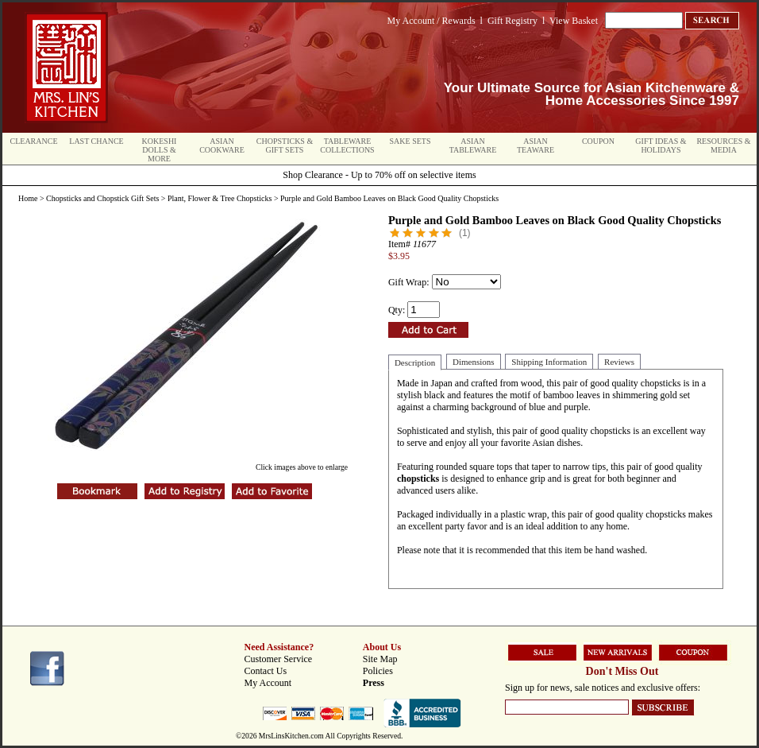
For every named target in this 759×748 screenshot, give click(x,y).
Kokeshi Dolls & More (159, 150)
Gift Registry (512, 20)
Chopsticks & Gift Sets (284, 145)
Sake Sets (410, 141)
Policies (378, 670)
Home (27, 198)
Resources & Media (723, 145)
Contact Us (266, 670)
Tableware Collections (347, 145)
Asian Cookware (222, 145)
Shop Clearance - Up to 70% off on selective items (379, 174)
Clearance (34, 141)
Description (415, 362)
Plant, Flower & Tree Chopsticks (220, 198)
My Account (268, 682)
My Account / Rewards (431, 20)
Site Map (380, 659)
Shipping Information (549, 361)
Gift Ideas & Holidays (660, 145)
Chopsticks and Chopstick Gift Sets (102, 198)
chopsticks (419, 478)
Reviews (619, 361)
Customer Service (279, 659)
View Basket (573, 20)
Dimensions (474, 361)
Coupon (598, 141)
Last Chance (96, 141)
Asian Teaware (535, 145)
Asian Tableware (473, 145)
